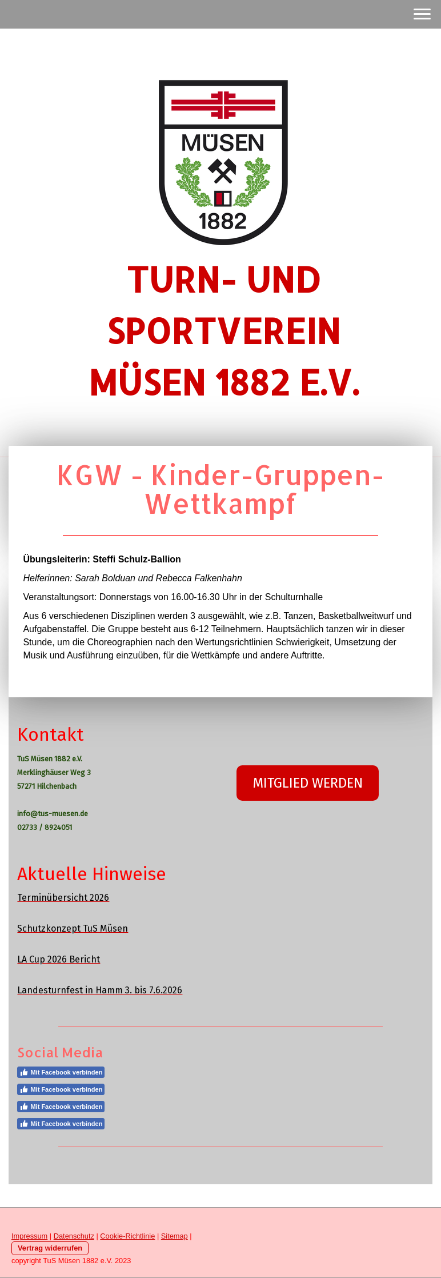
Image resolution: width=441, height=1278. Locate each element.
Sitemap (174, 1236)
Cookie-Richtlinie (127, 1236)
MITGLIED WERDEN (307, 783)
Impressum (29, 1236)
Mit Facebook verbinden (60, 1072)
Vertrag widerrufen (50, 1248)
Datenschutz (74, 1236)
